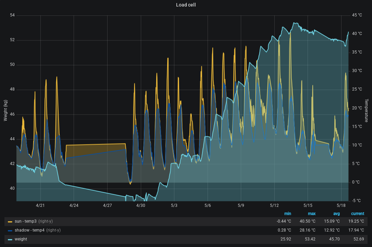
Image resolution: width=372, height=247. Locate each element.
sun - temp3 (26, 221)
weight (21, 239)
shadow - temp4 (30, 230)
